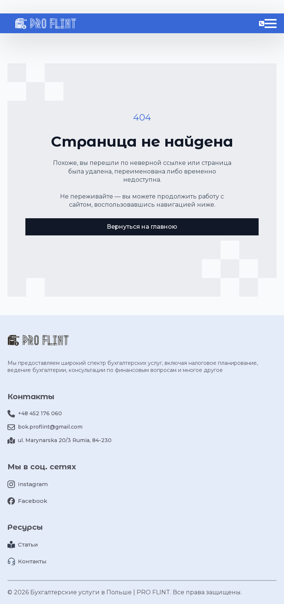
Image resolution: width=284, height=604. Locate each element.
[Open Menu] (271, 23)
